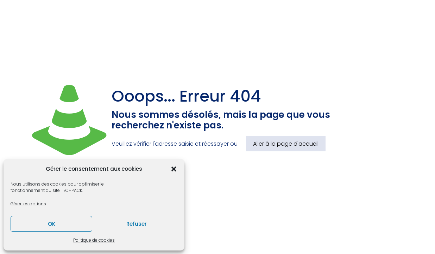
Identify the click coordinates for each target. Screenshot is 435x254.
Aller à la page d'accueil (286, 144)
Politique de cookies (94, 240)
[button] (173, 169)
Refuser (136, 224)
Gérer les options (28, 204)
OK (51, 224)
